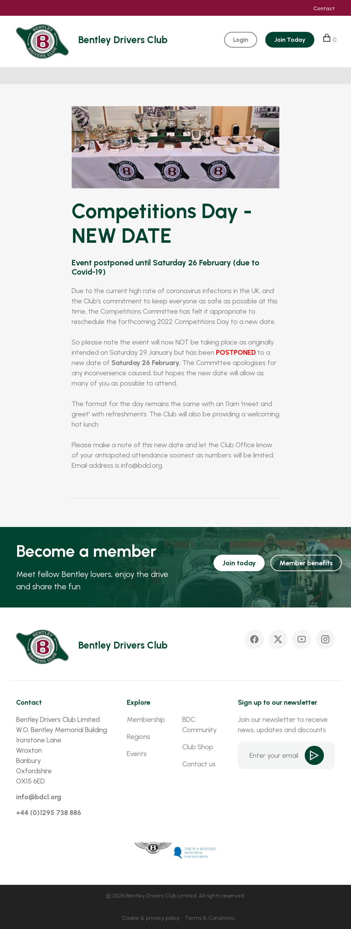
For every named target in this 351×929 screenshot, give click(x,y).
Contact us (199, 764)
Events (137, 754)
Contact (324, 8)
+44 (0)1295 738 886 (48, 812)
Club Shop (197, 747)
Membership (146, 719)
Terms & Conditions (209, 918)
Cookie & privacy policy (151, 918)
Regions (138, 736)
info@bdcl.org (38, 797)
